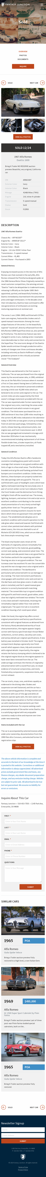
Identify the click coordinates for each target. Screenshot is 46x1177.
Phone (7, 850)
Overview (23, 51)
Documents (23, 59)
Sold (7, 82)
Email (6, 839)
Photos (23, 55)
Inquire (23, 66)
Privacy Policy (23, 1170)
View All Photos (23, 137)
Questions (9, 862)
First (6, 816)
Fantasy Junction (15, 4)
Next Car (37, 82)
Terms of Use (23, 1167)
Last (6, 827)
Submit (30, 887)
